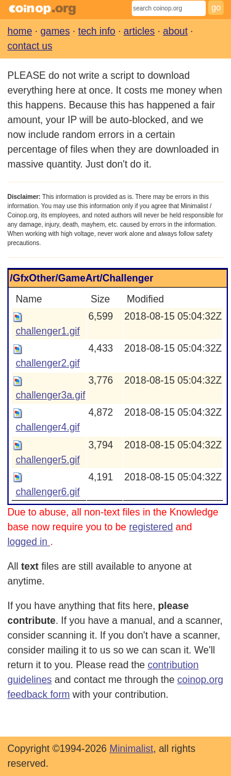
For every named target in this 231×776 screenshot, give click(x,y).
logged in (28, 541)
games (55, 31)
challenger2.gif (47, 363)
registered (150, 527)
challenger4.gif (47, 427)
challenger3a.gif (50, 395)
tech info (96, 31)
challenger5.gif (47, 460)
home (19, 31)
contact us (29, 46)
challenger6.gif (47, 492)
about (175, 31)
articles (139, 31)
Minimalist (131, 748)
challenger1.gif (47, 331)
